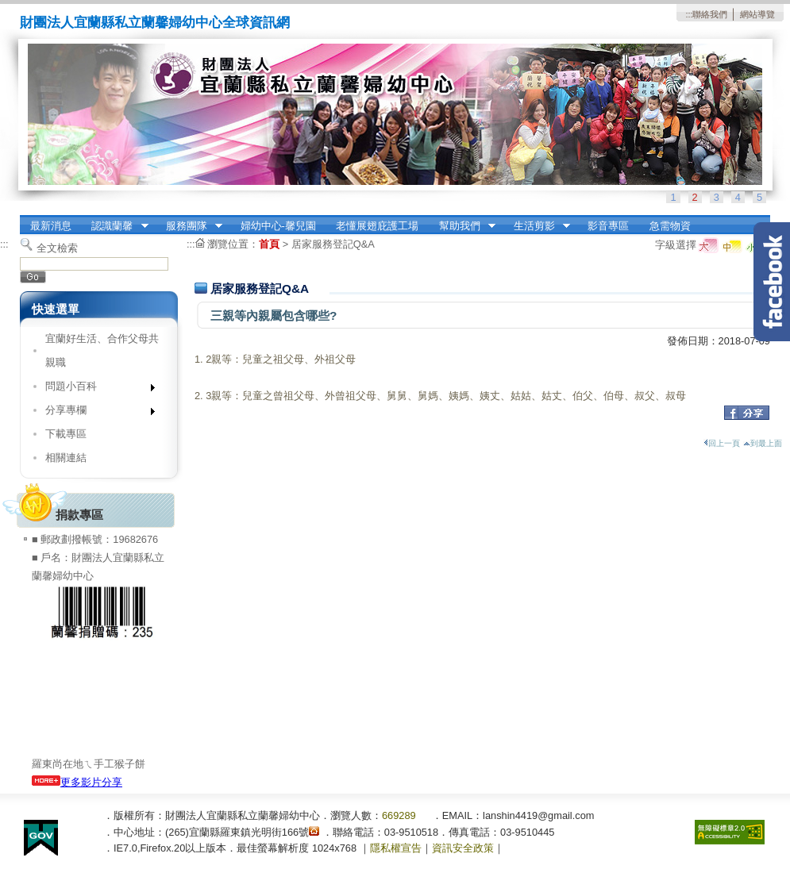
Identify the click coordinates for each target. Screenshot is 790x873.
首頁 (269, 244)
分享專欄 (94, 413)
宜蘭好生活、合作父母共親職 (102, 350)
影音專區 (608, 226)
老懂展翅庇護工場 (377, 226)
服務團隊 (189, 226)
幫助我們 (462, 226)
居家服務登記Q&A (333, 244)
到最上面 (762, 443)
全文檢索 (57, 248)
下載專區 (66, 434)
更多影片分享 (77, 782)
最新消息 (50, 226)
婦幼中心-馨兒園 (278, 226)
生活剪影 (536, 226)
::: (688, 14)
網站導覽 (757, 14)
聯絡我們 (709, 14)
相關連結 (66, 457)
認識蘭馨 (115, 226)
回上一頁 (721, 443)
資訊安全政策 (463, 848)
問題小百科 (94, 389)
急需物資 (670, 226)
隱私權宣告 (396, 848)
